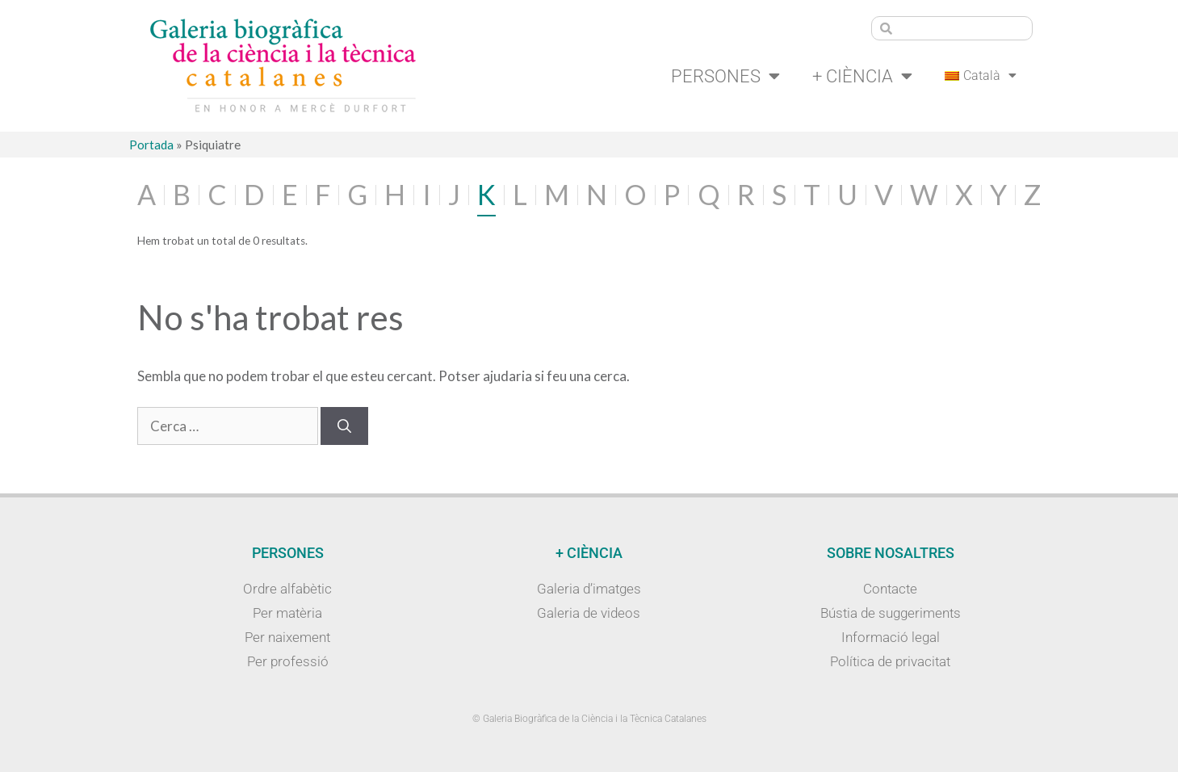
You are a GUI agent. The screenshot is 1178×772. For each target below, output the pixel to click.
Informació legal (890, 637)
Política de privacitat (890, 661)
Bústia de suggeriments (890, 613)
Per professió (288, 661)
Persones (725, 76)
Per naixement (287, 637)
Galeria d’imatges (589, 589)
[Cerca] (344, 426)
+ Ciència (862, 76)
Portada (151, 144)
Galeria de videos (588, 613)
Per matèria (287, 613)
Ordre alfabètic (287, 589)
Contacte (890, 589)
